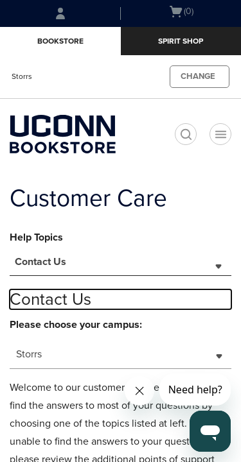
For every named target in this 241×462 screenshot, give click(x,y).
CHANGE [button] (198, 76)
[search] (186, 134)
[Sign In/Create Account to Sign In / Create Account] (60, 13)
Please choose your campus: (76, 325)
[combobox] (120, 265)
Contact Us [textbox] (40, 261)
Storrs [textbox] (29, 354)
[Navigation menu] (220, 134)
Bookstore (60, 41)
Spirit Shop (180, 41)
